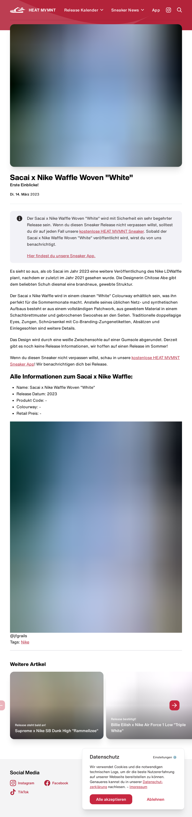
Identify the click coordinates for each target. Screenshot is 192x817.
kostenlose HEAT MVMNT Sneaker (111, 231)
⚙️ (165, 757)
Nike (25, 642)
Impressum (138, 787)
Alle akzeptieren (111, 799)
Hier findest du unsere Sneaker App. (61, 256)
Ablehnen (155, 799)
